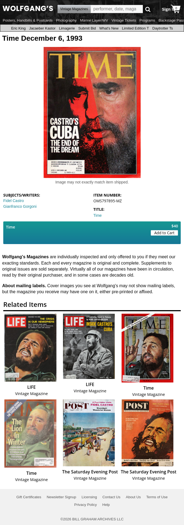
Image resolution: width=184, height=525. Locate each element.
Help (106, 505)
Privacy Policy (85, 505)
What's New (109, 28)
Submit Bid (87, 28)
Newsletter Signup (61, 497)
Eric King (18, 28)
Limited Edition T (135, 28)
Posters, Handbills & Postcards (28, 20)
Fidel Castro (13, 200)
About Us (133, 497)
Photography (66, 20)
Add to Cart (164, 232)
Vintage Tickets (123, 20)
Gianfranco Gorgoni (20, 206)
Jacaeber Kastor (42, 28)
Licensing (89, 497)
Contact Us (111, 497)
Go (148, 9)
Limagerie (67, 28)
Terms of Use (157, 497)
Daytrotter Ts (162, 28)
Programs (147, 20)
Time (97, 215)
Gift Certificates (28, 497)
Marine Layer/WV (94, 20)
